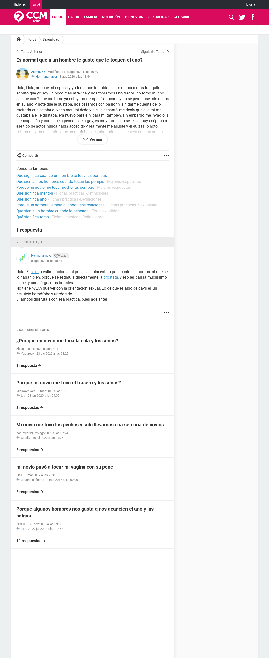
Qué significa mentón (34, 193)
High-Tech (20, 4)
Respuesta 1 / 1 (29, 242)
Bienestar (134, 17)
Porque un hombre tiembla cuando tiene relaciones (60, 205)
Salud (36, 4)
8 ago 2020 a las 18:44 (75, 76)
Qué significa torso (32, 217)
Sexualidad (158, 17)
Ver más (95, 139)
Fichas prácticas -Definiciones (82, 193)
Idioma (250, 4)
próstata (110, 277)
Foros (57, 17)
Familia (90, 17)
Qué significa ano (31, 199)
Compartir (30, 155)
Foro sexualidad (105, 211)
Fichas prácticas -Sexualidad (132, 205)
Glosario (182, 17)
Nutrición (111, 17)
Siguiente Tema (152, 52)
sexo (35, 271)
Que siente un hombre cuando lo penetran (52, 211)
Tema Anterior (31, 52)
